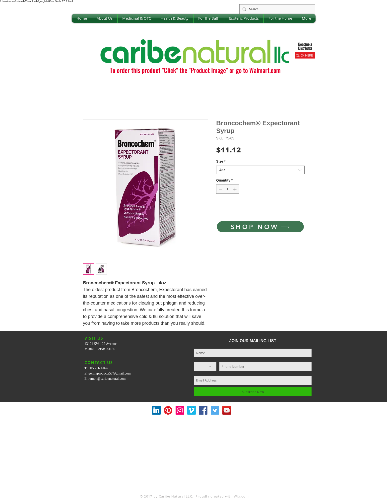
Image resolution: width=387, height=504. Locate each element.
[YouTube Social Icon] (226, 410)
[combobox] (260, 170)
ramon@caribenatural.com (107, 378)
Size (220, 161)
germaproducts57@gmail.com (109, 373)
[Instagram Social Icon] (180, 410)
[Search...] (277, 9)
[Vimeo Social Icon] (191, 410)
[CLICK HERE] (305, 55)
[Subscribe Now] (253, 391)
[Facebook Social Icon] (203, 410)
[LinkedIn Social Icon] (156, 410)
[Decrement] (220, 189)
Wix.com (241, 496)
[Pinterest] (168, 410)
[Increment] (235, 189)
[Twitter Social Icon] (215, 410)
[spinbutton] (227, 189)
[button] (104, 18)
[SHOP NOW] (260, 226)
